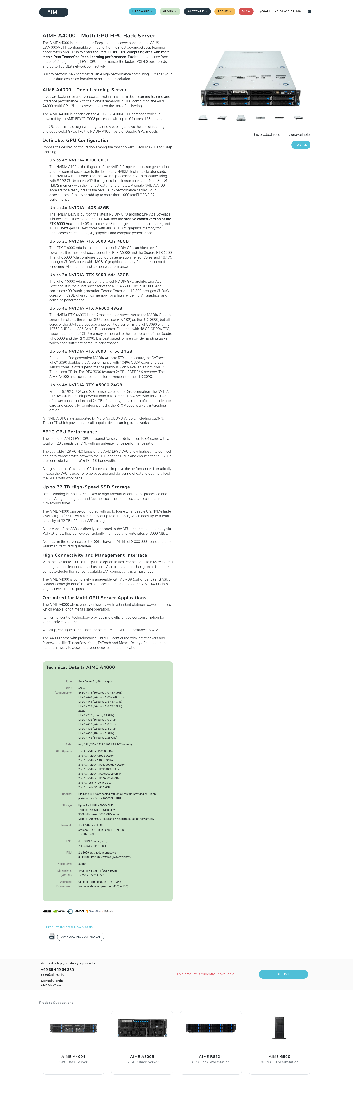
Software (195, 11)
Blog (246, 11)
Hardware (140, 11)
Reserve (301, 144)
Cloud (168, 11)
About (223, 11)
